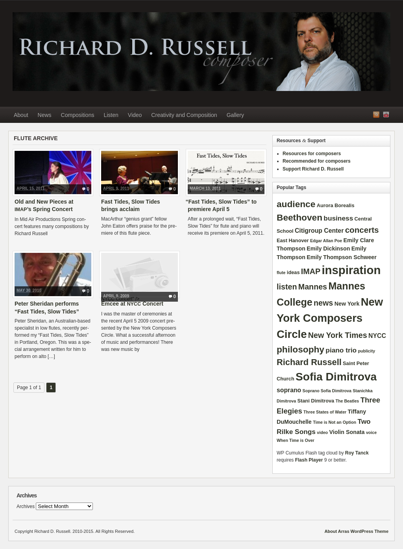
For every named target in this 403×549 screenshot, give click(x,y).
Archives (26, 506)
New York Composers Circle (330, 318)
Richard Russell (309, 362)
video (322, 432)
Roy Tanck (357, 453)
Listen (111, 115)
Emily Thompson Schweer (342, 257)
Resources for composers (312, 153)
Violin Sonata (346, 432)
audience (296, 204)
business (338, 218)
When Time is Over (295, 440)
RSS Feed (376, 115)
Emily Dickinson (328, 248)
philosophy (300, 349)
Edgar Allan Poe (326, 240)
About (21, 115)
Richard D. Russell (201, 51)
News (45, 115)
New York (347, 303)
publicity (366, 351)
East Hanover (293, 240)
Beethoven (299, 217)
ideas (293, 272)
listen (287, 286)
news (323, 303)
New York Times (337, 335)
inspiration (351, 269)
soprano (289, 390)
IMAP (310, 271)
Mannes (312, 286)
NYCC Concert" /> (139, 275)
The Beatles (347, 401)
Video (135, 115)
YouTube (386, 115)
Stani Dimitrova (316, 401)
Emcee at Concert (132, 303)
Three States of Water (324, 412)
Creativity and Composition (184, 115)
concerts (362, 229)
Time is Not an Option (334, 422)
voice (371, 432)
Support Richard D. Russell (313, 169)
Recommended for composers (317, 161)
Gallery (235, 115)
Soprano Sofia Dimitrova (327, 390)
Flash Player (309, 460)
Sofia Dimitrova (336, 377)
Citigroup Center (319, 230)
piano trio (341, 350)
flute (281, 272)
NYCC (377, 335)
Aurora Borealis (336, 205)
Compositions (77, 115)
